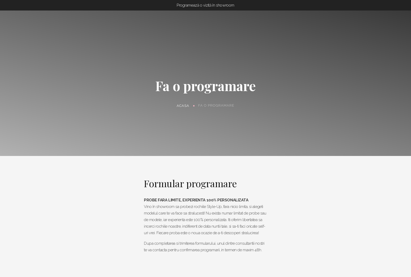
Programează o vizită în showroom (205, 5)
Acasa (183, 105)
